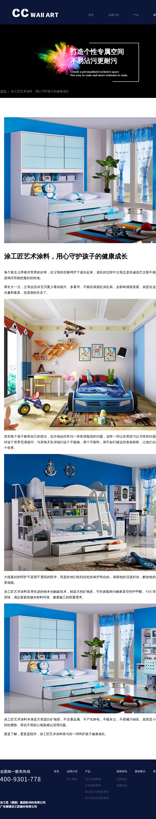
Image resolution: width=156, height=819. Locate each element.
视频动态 (122, 785)
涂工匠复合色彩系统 (97, 798)
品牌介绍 (113, 14)
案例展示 (140, 771)
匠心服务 (72, 779)
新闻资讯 (122, 771)
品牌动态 (122, 779)
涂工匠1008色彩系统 (97, 791)
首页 (91, 14)
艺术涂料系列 (93, 785)
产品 (136, 14)
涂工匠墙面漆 (93, 779)
